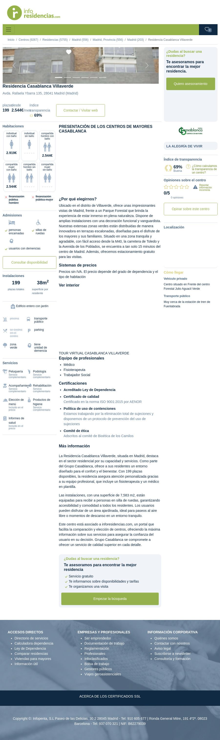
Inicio (11, 39)
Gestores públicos (98, 669)
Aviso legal (162, 648)
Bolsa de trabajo (96, 664)
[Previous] (14, 65)
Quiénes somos (166, 638)
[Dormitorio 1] (67, 77)
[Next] (147, 65)
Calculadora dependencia (34, 643)
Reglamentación (96, 648)
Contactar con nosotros (172, 643)
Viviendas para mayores (33, 659)
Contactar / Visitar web (80, 110)
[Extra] (102, 77)
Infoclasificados (96, 659)
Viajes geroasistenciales (102, 674)
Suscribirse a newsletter (172, 654)
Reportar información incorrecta (205, 187)
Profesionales (94, 654)
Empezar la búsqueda (109, 599)
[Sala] (85, 77)
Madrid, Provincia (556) (108, 39)
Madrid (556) (80, 39)
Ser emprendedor (97, 638)
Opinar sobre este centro (190, 209)
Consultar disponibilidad (29, 262)
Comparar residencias (31, 654)
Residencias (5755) (55, 39)
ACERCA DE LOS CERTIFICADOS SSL (110, 696)
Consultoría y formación (172, 659)
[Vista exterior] (58, 77)
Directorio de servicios (31, 638)
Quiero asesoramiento (191, 84)
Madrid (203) (135, 39)
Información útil (26, 664)
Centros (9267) (28, 39)
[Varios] (93, 77)
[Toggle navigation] (9, 29)
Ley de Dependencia (30, 648)
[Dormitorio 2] (76, 77)
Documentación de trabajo (104, 643)
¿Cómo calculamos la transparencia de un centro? (204, 169)
